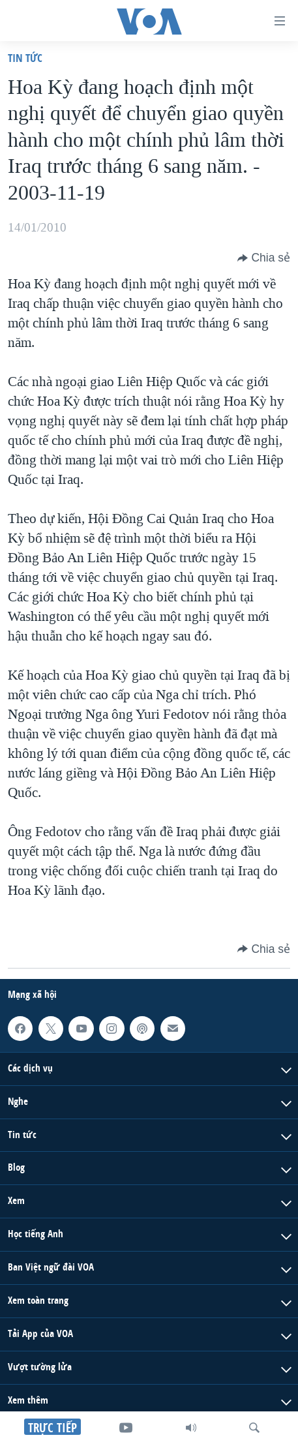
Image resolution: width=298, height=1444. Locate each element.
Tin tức (25, 57)
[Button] (263, 257)
